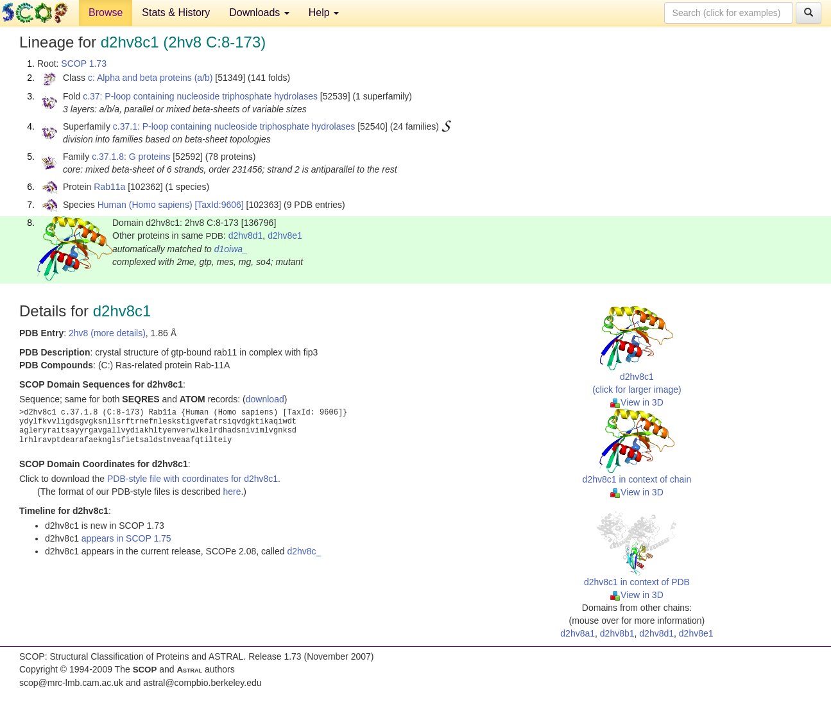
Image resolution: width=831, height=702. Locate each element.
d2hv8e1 (285, 235)
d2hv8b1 (617, 633)
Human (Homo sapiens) (145, 205)
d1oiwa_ (231, 249)
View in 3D (637, 402)
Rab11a (109, 187)
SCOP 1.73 (84, 63)
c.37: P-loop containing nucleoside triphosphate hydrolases (200, 96)
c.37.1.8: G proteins (131, 156)
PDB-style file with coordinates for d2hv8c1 (192, 479)
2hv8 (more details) (107, 333)
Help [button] (324, 12)
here (232, 491)
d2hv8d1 (245, 235)
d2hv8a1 (577, 633)
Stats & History (176, 12)
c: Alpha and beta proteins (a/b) (150, 78)
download (265, 399)
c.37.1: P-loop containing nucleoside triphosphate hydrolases (234, 126)
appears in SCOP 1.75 (126, 538)
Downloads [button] (259, 12)
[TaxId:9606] (218, 205)
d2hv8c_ (304, 551)
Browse (106, 12)
